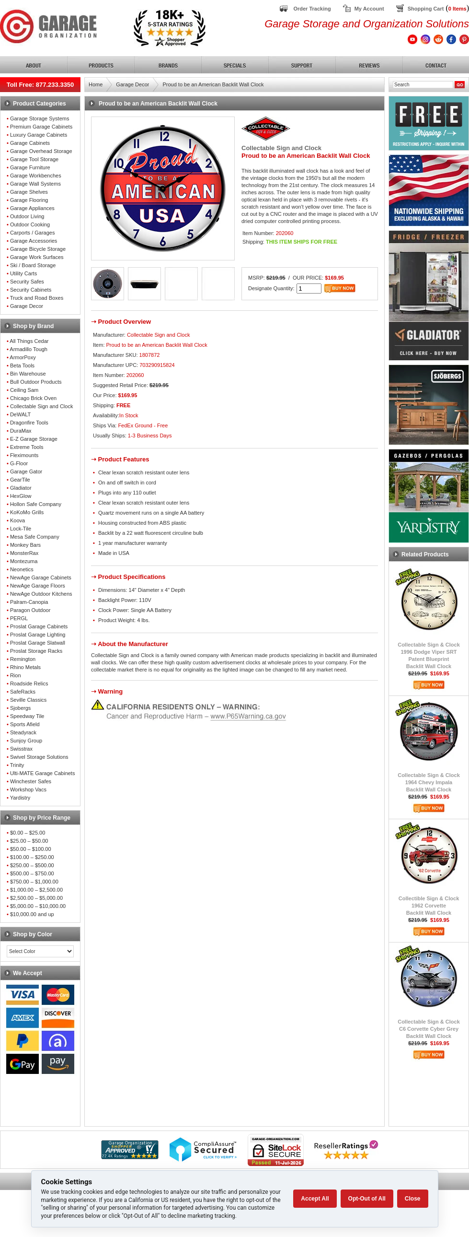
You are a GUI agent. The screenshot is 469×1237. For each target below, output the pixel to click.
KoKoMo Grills (27, 512)
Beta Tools (22, 365)
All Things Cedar (29, 341)
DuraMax (21, 431)
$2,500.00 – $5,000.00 (36, 898)
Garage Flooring (29, 200)
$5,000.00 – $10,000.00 (38, 906)
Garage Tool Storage (34, 159)
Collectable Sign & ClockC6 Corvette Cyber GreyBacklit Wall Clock (429, 1029)
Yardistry (20, 798)
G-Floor (19, 463)
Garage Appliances (32, 208)
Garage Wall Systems (35, 184)
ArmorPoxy (22, 357)
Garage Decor (26, 306)
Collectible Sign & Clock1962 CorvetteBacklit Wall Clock (429, 905)
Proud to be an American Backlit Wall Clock (212, 84)
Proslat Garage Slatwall (37, 643)
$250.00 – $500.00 (32, 865)
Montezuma (23, 561)
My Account (369, 9)
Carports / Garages (32, 233)
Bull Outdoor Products (36, 382)
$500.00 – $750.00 (32, 873)
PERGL (19, 618)
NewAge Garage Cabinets (40, 577)
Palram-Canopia (29, 602)
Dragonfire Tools (29, 422)
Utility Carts (23, 273)
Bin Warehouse (28, 374)
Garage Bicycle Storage (38, 249)
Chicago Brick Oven (33, 398)
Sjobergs (20, 708)
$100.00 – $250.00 (32, 857)
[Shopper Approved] (130, 1157)
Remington (22, 659)
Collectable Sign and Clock (41, 406)
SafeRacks (22, 692)
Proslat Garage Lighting (38, 634)
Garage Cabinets (30, 143)
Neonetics (22, 569)
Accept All (315, 1198)
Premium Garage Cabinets (41, 127)
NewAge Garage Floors (37, 586)
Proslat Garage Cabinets (39, 626)
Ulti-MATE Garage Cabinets (42, 773)
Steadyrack (23, 732)
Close (413, 1198)
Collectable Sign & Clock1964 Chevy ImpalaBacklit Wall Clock (429, 782)
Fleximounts (24, 455)
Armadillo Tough (28, 349)
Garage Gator (26, 471)
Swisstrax (21, 749)
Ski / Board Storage (33, 265)
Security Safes (27, 281)
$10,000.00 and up (32, 914)
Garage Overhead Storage (41, 151)
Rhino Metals (25, 667)
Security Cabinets (30, 290)
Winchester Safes (30, 781)
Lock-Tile (20, 528)
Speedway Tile (27, 716)
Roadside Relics (29, 683)
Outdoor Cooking (30, 224)
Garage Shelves (29, 192)
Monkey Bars (25, 545)
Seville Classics (28, 700)
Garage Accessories (33, 241)
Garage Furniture (30, 167)
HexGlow (21, 496)
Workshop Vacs (28, 789)
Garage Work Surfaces (37, 257)
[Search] (423, 84)
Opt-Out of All (367, 1198)
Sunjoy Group (26, 740)
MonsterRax (24, 553)
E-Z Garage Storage (33, 439)
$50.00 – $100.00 (30, 849)
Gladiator (21, 488)
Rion (15, 675)
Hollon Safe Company (35, 504)
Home (96, 84)
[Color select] (40, 951)
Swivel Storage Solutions (39, 757)
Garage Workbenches (35, 175)
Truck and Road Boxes (36, 298)
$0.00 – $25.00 (27, 833)
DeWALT (20, 414)
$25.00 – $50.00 (29, 841)
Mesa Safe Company (34, 537)
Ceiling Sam (24, 390)
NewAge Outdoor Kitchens (41, 594)
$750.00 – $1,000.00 (34, 881)
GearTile (20, 480)
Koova (17, 520)
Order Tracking (312, 9)
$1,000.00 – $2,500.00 (36, 890)
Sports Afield (25, 724)
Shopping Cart (426, 9)
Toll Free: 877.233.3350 (40, 84)
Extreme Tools (27, 447)
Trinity (17, 765)
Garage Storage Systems (39, 118)
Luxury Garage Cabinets (38, 135)
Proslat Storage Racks (36, 651)
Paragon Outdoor (30, 610)
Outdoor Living (27, 216)
